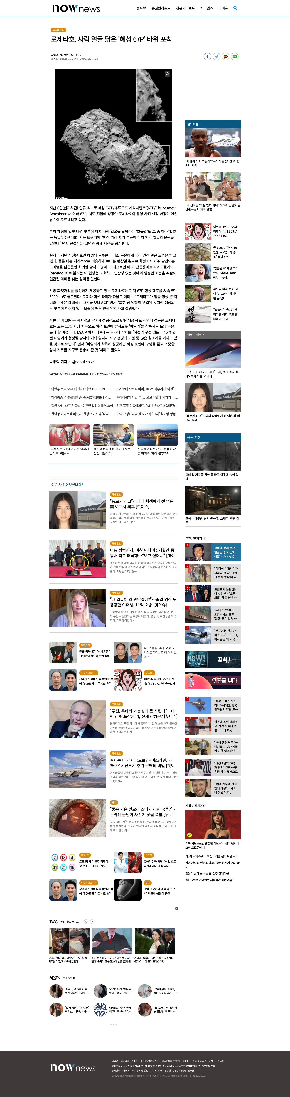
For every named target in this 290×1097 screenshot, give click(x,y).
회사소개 (125, 1060)
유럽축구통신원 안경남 (64, 55)
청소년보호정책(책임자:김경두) (176, 1060)
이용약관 (136, 1060)
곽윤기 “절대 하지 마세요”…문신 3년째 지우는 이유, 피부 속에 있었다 (110, 959)
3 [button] (116, 1024)
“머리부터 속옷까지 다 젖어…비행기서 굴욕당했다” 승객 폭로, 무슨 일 (67, 959)
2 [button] (113, 1024)
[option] (68, 947)
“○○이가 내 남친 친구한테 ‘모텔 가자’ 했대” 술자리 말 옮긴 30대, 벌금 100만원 (153, 959)
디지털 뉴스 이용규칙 (203, 1060)
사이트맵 (219, 1060)
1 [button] (111, 1024)
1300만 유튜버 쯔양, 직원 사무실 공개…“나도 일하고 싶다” (166, 992)
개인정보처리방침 (151, 1060)
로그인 (115, 1060)
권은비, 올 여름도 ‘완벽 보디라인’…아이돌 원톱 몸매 (76, 992)
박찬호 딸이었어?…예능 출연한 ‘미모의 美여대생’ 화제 (165, 1011)
